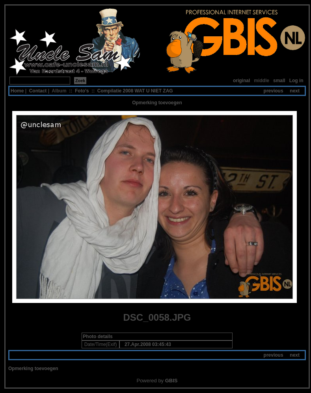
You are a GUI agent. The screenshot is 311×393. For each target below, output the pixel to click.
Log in (296, 80)
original (241, 80)
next (295, 91)
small (279, 80)
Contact (38, 91)
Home (17, 91)
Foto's (82, 91)
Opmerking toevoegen (157, 102)
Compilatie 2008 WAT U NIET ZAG (135, 91)
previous (273, 91)
